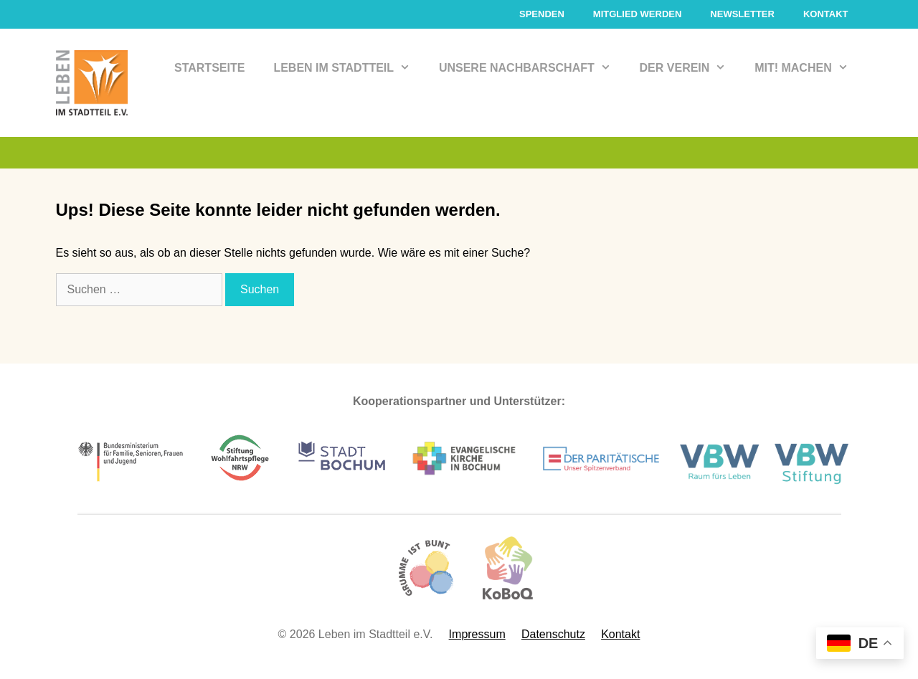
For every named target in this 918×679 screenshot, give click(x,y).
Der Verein (690, 68)
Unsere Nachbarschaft (532, 68)
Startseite (209, 68)
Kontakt (825, 14)
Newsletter (742, 14)
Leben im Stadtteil (349, 68)
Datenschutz (553, 634)
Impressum (477, 634)
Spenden (541, 14)
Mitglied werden (637, 14)
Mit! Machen (808, 68)
